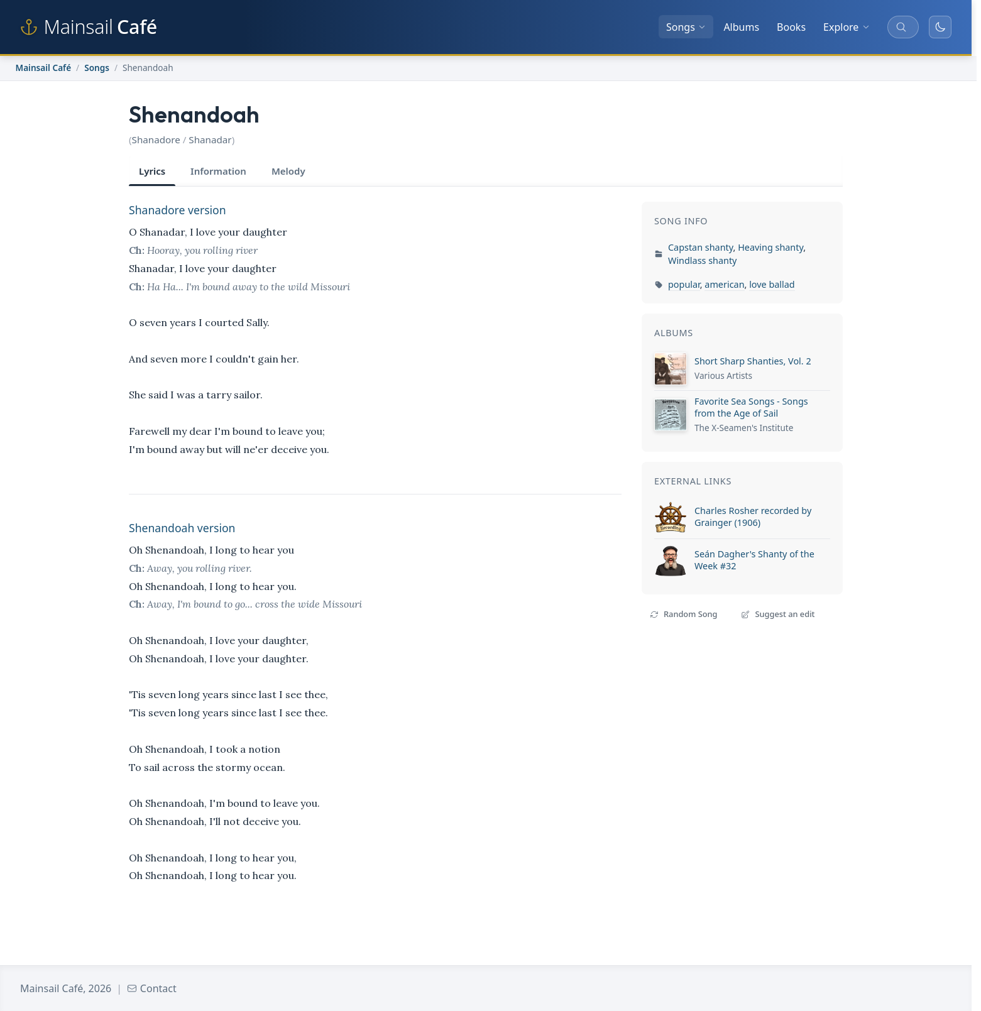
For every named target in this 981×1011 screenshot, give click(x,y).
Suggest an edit (777, 614)
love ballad (772, 284)
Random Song (683, 614)
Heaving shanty (770, 247)
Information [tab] (218, 171)
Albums (741, 27)
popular (684, 284)
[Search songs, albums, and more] (903, 27)
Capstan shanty (700, 247)
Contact (152, 988)
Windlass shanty (702, 260)
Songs (686, 27)
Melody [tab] (288, 171)
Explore (846, 27)
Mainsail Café (44, 68)
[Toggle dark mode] (940, 27)
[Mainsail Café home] (88, 27)
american (724, 284)
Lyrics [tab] (152, 171)
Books (791, 27)
